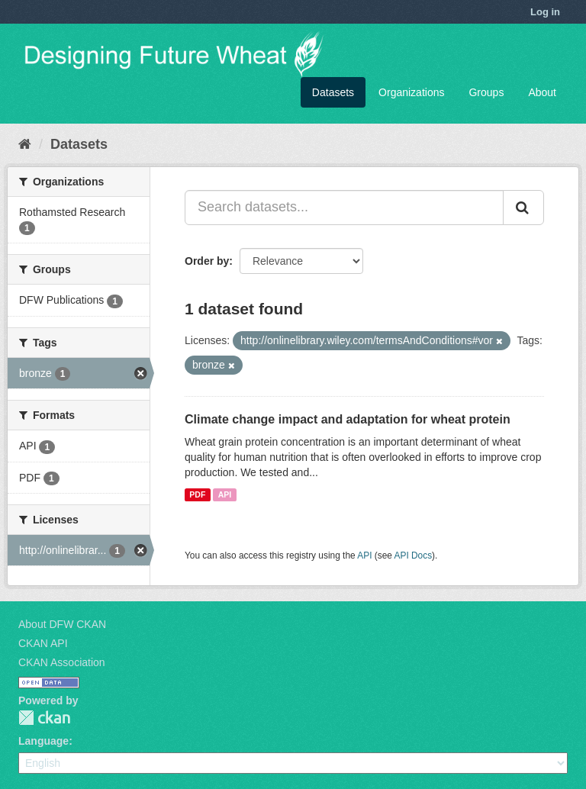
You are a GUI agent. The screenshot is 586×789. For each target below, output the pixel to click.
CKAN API (43, 643)
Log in (545, 12)
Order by (207, 261)
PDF (197, 494)
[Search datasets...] (344, 207)
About (542, 92)
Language (43, 741)
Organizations (411, 92)
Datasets (333, 92)
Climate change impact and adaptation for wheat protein (347, 419)
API (225, 494)
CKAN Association (61, 662)
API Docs (413, 555)
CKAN (44, 718)
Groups (486, 92)
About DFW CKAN (62, 624)
